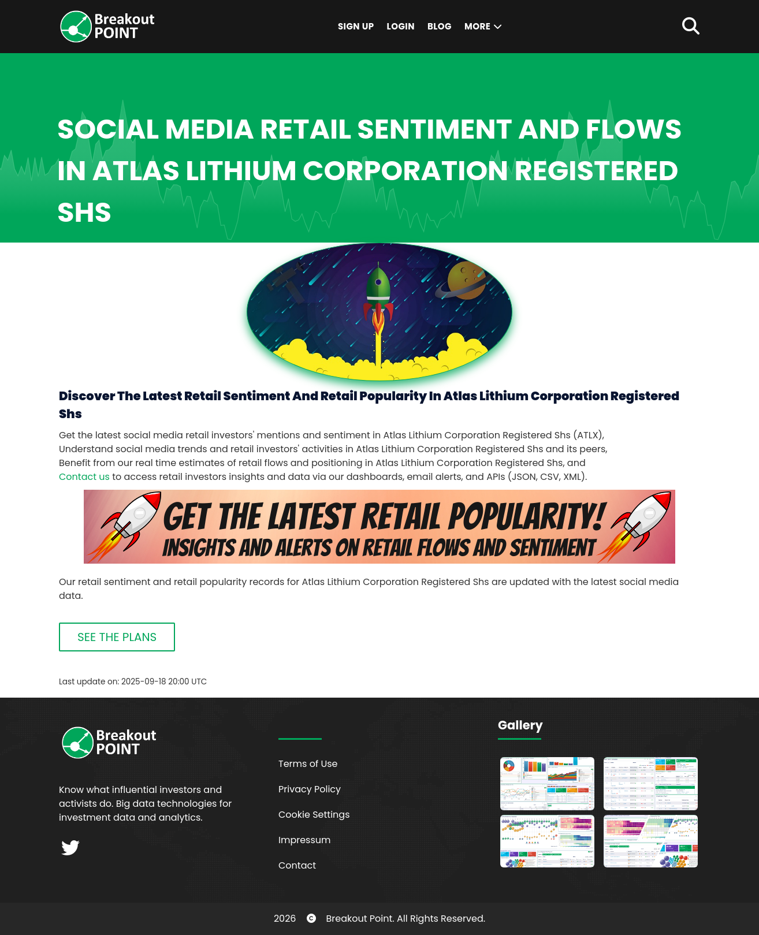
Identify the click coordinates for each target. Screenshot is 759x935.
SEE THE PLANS (117, 637)
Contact (297, 865)
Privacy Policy (309, 789)
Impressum (304, 840)
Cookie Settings (314, 814)
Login (401, 26)
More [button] (484, 26)
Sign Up (356, 26)
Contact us (84, 476)
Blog (439, 26)
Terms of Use (308, 763)
